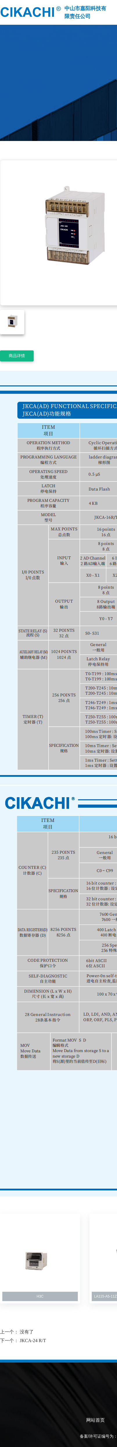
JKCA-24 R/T (33, 1340)
